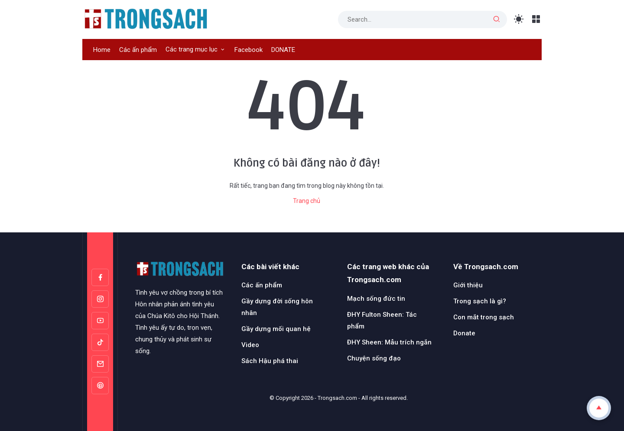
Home (101, 50)
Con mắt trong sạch (483, 317)
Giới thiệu (468, 285)
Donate (464, 333)
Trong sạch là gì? (479, 301)
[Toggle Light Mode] (519, 19)
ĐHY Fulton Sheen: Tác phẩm (382, 320)
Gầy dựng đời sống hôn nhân (277, 307)
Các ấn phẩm (138, 50)
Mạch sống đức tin (376, 298)
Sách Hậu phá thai (269, 361)
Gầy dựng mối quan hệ (276, 329)
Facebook (248, 50)
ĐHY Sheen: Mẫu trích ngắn (389, 342)
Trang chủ (306, 200)
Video (250, 345)
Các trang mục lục (192, 49)
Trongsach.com (337, 398)
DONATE (283, 50)
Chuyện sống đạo (374, 358)
